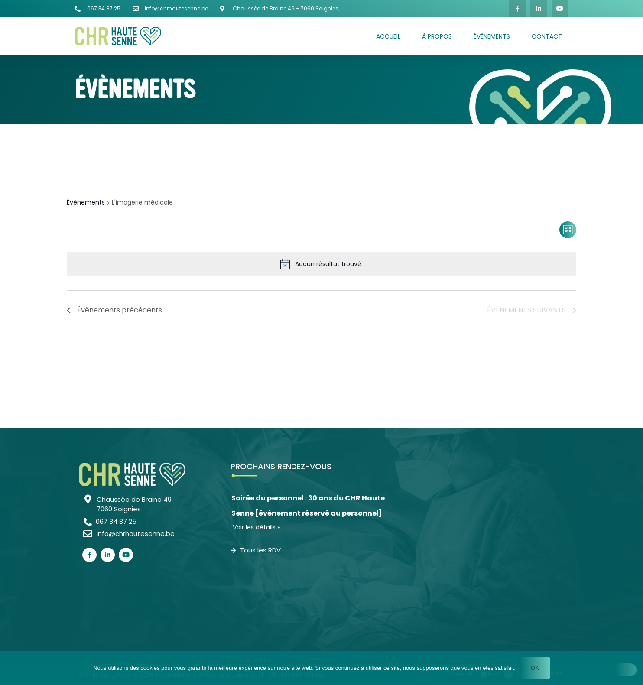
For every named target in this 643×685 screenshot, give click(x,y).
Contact (547, 36)
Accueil (388, 36)
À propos (437, 36)
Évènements (492, 36)
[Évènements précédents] (114, 310)
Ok (535, 668)
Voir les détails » (256, 527)
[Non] (626, 669)
